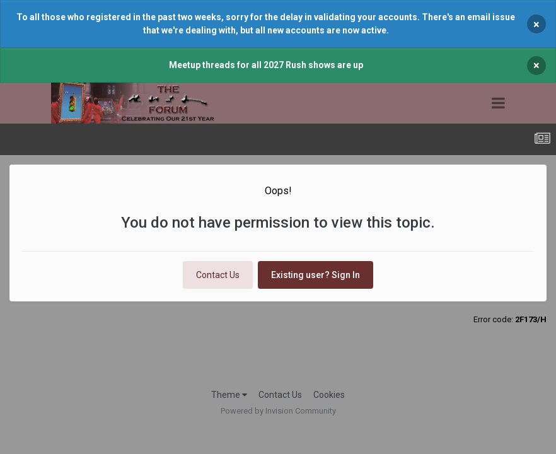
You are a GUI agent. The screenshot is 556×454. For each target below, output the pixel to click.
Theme (229, 395)
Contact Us (218, 275)
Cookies (329, 395)
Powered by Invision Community (278, 411)
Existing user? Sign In (315, 275)
